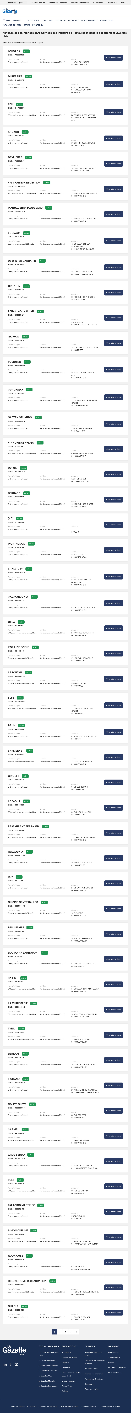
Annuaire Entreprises (80, 3)
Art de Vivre (106, 20)
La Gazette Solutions (117, 1368)
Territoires (47, 20)
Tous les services (92, 1389)
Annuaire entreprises (94, 1379)
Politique (61, 20)
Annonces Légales (16, 3)
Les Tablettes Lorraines (48, 1366)
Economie (73, 20)
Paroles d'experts (12, 25)
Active (26, 51)
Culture (65, 1391)
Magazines (37, 25)
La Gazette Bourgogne (48, 1386)
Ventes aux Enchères (58, 3)
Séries (27, 25)
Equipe (111, 1362)
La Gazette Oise (45, 1376)
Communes (98, 3)
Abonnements (114, 1357)
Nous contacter (114, 1373)
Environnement (89, 20)
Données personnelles (48, 1406)
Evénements (112, 3)
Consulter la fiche (113, 57)
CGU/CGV (31, 1406)
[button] (6, 20)
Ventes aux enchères (94, 1374)
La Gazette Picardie (47, 1360)
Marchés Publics (38, 3)
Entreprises (33, 20)
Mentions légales (18, 1406)
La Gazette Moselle (47, 1381)
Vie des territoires (69, 1357)
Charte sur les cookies (69, 1406)
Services (124, 3)
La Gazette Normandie (48, 1371)
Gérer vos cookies (88, 1406)
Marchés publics (92, 1369)
